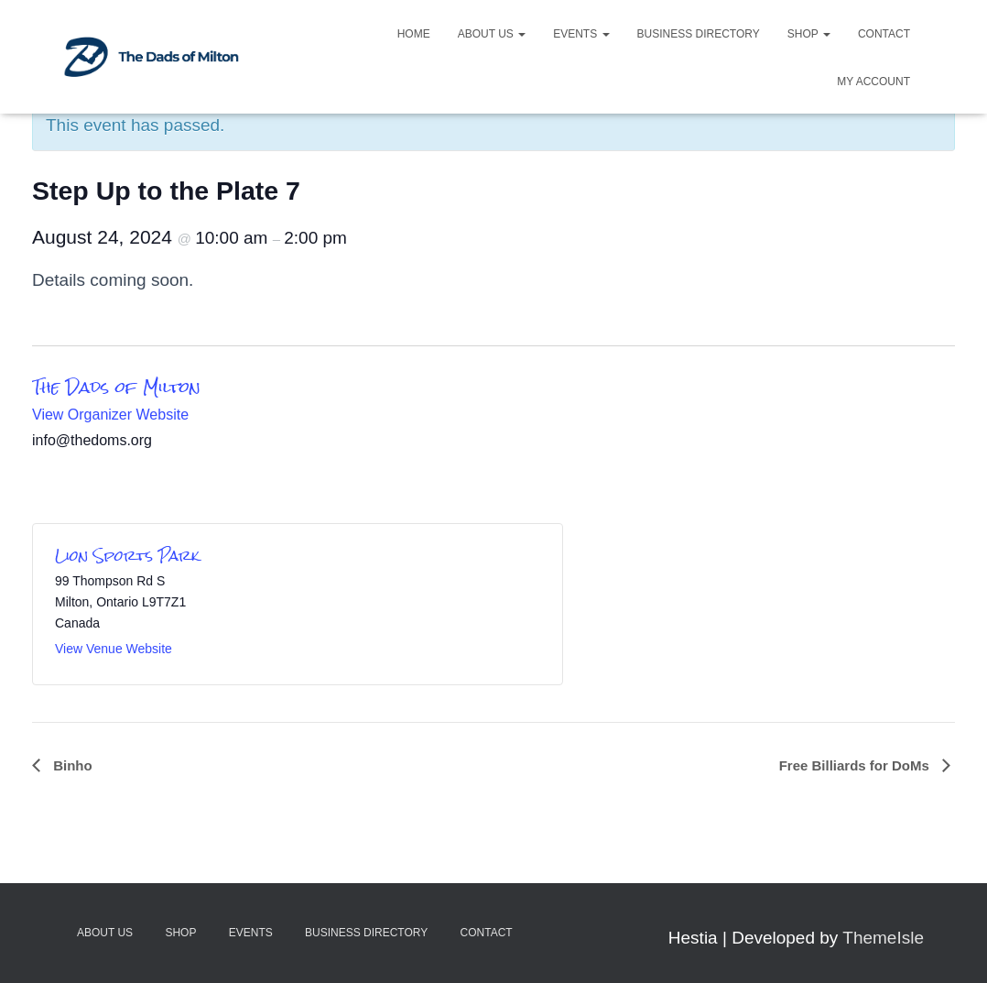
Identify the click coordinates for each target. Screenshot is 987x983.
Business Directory (698, 33)
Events (581, 33)
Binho (70, 765)
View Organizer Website (110, 414)
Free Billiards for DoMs (856, 765)
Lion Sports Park (127, 556)
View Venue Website (113, 648)
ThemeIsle (883, 937)
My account (873, 81)
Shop (808, 33)
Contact (884, 33)
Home (413, 33)
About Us (492, 33)
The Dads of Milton (116, 387)
